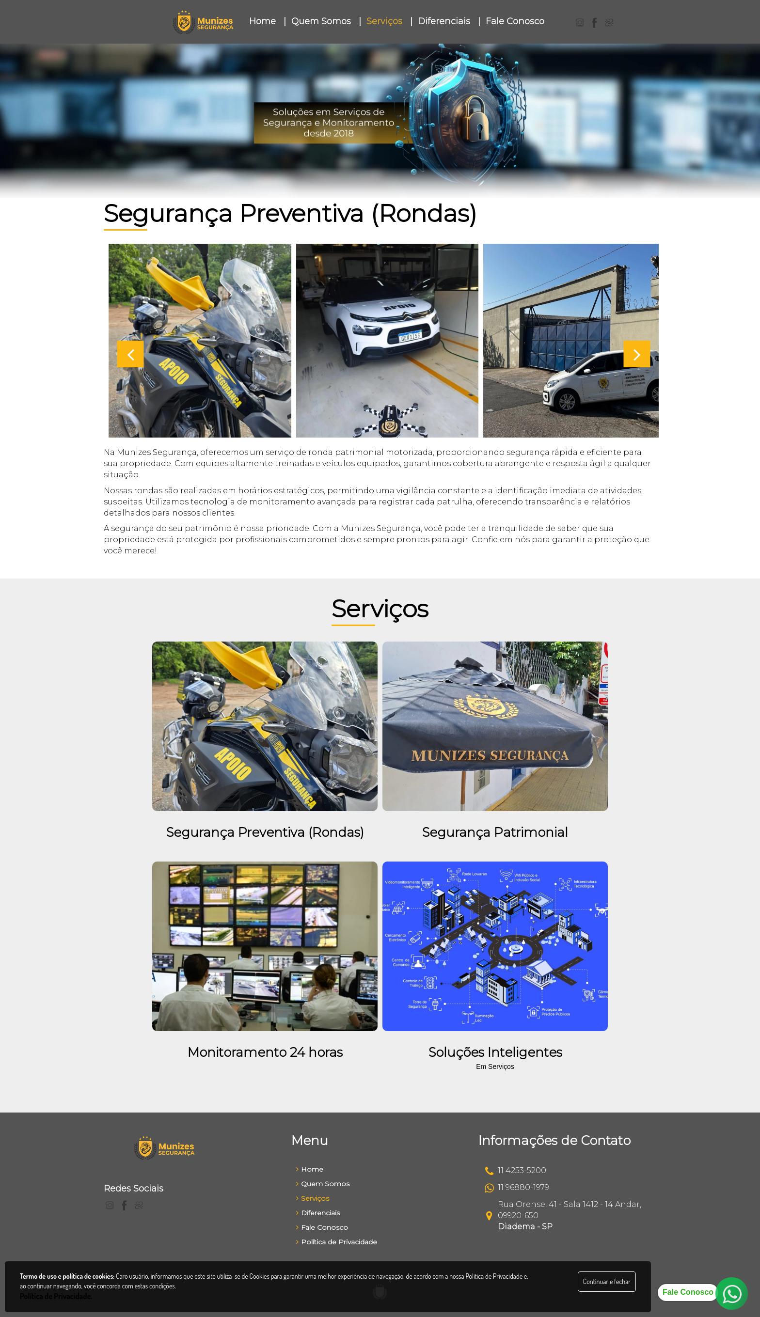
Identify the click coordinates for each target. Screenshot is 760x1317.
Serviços (312, 1198)
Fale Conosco (322, 1227)
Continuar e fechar (607, 1281)
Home (309, 1169)
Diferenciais (318, 1212)
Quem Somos (322, 1183)
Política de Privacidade (336, 1242)
